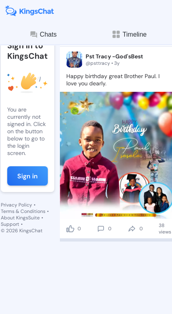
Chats (43, 34)
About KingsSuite (20, 218)
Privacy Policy (16, 205)
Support (10, 224)
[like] (70, 229)
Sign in (27, 176)
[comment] (101, 229)
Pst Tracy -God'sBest (114, 56)
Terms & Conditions (23, 211)
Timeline (129, 34)
